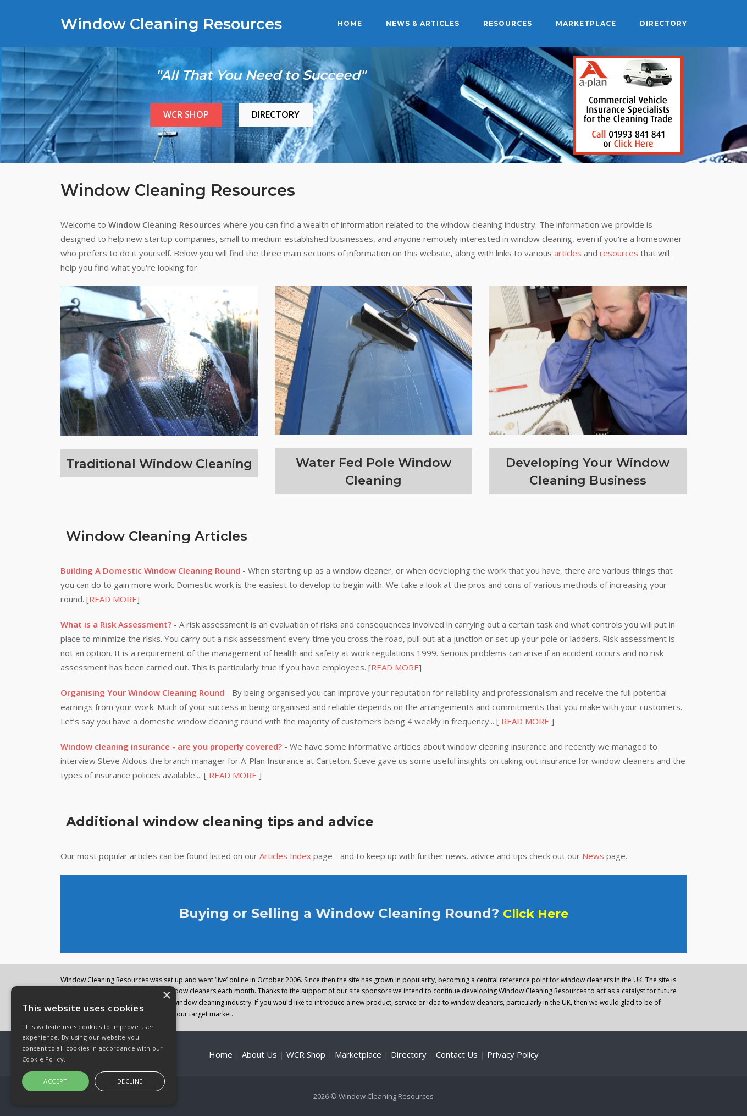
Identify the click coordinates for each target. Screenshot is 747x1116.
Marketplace (586, 23)
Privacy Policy (513, 1053)
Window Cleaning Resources (177, 23)
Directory (663, 23)
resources (619, 253)
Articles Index (285, 855)
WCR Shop (186, 114)
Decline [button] (130, 1081)
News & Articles (423, 23)
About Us (259, 1053)
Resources (507, 23)
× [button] (166, 996)
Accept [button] (55, 1081)
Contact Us (457, 1053)
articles (568, 253)
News (593, 855)
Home (349, 23)
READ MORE (113, 598)
